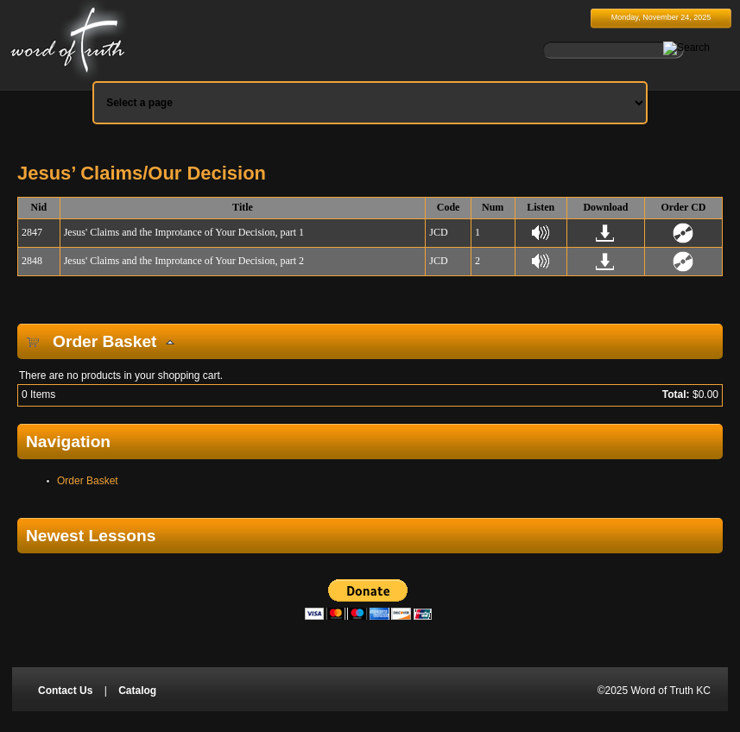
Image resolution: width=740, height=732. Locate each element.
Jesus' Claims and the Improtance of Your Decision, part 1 (184, 232)
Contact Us (65, 691)
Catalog (137, 691)
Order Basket (87, 481)
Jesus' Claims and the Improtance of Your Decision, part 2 (184, 261)
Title (242, 207)
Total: (676, 394)
